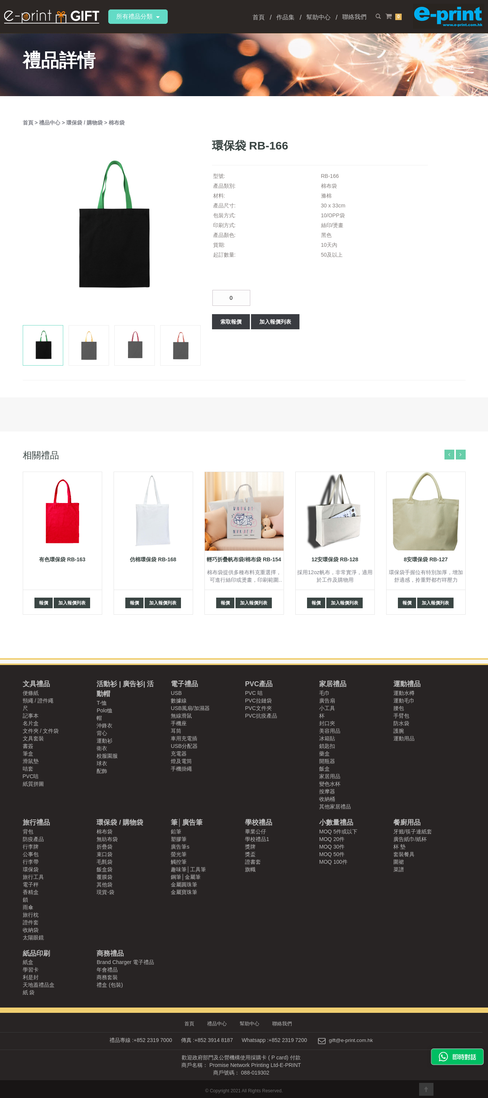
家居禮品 (332, 684)
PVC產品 (259, 684)
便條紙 (31, 693)
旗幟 (250, 869)
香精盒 (31, 892)
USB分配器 (184, 746)
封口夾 (327, 723)
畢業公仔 (255, 832)
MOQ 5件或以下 (338, 832)
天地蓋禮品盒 (39, 985)
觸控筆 (179, 862)
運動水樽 (404, 693)
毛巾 (324, 693)
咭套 (28, 769)
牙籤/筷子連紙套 (412, 832)
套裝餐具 (404, 854)
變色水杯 (329, 784)
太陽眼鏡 (33, 937)
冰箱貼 (327, 738)
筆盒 (28, 754)
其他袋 (104, 885)
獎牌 (250, 847)
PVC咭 (31, 776)
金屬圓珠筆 (184, 885)
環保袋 (31, 869)
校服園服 (107, 756)
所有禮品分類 (138, 16)
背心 (102, 733)
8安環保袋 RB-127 (426, 559)
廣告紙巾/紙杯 (410, 839)
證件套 (31, 922)
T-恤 (101, 703)
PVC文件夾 (258, 708)
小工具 (327, 708)
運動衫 (104, 741)
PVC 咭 (254, 693)
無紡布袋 (107, 839)
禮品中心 (50, 123)
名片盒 (31, 723)
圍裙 (398, 862)
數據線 (179, 701)
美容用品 (329, 731)
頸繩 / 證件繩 (38, 701)
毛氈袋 (104, 862)
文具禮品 (36, 684)
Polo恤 (104, 710)
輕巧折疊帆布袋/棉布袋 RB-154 (244, 559)
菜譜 (398, 869)
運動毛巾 (404, 701)
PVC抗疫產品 (261, 716)
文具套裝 (33, 738)
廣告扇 (327, 701)
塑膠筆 (179, 839)
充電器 (179, 754)
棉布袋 (117, 123)
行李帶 (31, 862)
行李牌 (31, 847)
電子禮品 (184, 684)
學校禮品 (258, 822)
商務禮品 (110, 953)
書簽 (28, 746)
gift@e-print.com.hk (351, 1040)
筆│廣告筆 (186, 822)
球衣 (102, 763)
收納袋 (31, 930)
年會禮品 (107, 970)
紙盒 (28, 962)
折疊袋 (104, 847)
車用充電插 (184, 738)
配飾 (102, 771)
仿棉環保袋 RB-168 (153, 559)
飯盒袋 (104, 869)
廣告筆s (180, 847)
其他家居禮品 (335, 807)
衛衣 (102, 748)
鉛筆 (176, 832)
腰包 (398, 708)
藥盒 (324, 754)
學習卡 (31, 970)
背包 (28, 832)
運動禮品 (407, 684)
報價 (43, 603)
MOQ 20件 (332, 839)
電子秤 (31, 885)
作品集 (285, 17)
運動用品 (404, 738)
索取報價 (231, 322)
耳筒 (176, 731)
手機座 (179, 723)
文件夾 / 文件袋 (41, 731)
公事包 (31, 854)
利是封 (31, 977)
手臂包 (401, 716)
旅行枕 (31, 915)
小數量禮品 (336, 822)
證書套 (253, 862)
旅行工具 (33, 877)
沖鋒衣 (104, 726)
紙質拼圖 (33, 784)
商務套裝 (107, 977)
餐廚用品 (407, 822)
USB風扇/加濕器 (190, 708)
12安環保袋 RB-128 (335, 559)
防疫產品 (33, 839)
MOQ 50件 (332, 854)
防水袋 (401, 723)
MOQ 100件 (333, 862)
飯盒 (324, 769)
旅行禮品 (36, 822)
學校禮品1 (257, 839)
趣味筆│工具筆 (188, 869)
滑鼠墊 (31, 761)
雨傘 (28, 907)
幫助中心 (318, 17)
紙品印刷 (36, 953)
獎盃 (250, 854)
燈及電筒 (181, 761)
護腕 (398, 731)
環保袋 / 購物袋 (85, 123)
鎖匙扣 (327, 746)
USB (176, 693)
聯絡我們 (354, 17)
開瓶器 (327, 761)
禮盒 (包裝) (110, 985)
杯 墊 (399, 847)
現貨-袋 (105, 892)
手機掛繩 (181, 769)
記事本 (31, 716)
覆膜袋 (104, 877)
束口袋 (104, 854)
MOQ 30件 (332, 847)
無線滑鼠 (181, 716)
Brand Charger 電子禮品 (125, 962)
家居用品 (329, 776)
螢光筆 (179, 854)
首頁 (259, 17)
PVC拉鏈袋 (258, 701)
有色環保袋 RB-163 (62, 559)
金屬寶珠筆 (184, 892)
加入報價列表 (275, 322)
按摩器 (327, 791)
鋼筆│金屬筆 (186, 877)
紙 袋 (29, 992)
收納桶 (327, 799)
